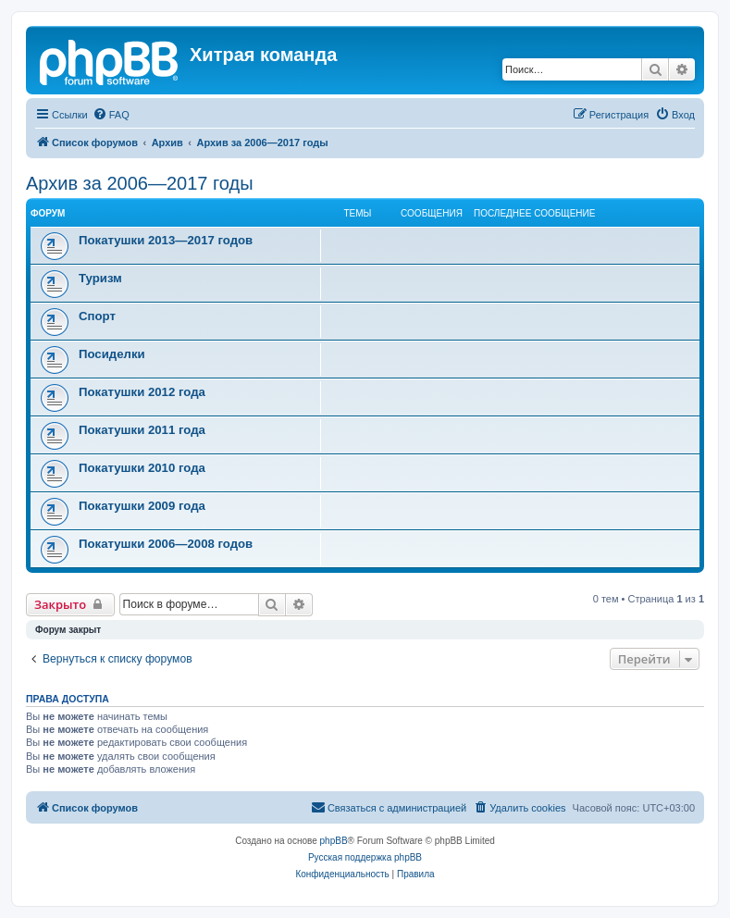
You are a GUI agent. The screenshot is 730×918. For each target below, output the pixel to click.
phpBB (334, 841)
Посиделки (112, 354)
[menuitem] (111, 115)
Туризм (100, 278)
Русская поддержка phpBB (365, 857)
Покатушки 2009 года (142, 506)
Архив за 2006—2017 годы (140, 183)
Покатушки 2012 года (142, 392)
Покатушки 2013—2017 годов (166, 240)
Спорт (97, 316)
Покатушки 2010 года (142, 468)
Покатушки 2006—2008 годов (166, 544)
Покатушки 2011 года (142, 430)
